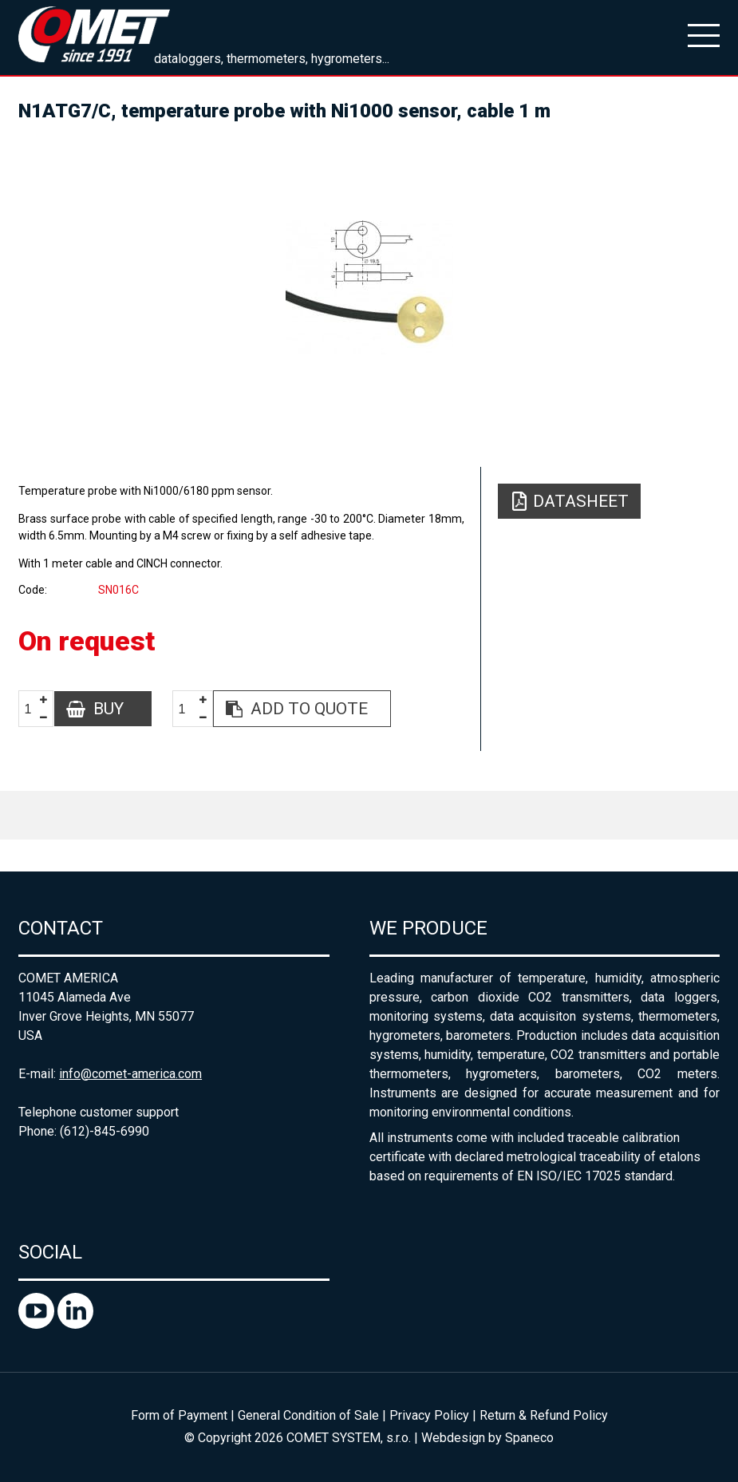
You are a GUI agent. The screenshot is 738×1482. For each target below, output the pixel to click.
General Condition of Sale (308, 1415)
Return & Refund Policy (544, 1415)
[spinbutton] (34, 709)
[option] (369, 287)
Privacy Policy (429, 1415)
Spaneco (529, 1437)
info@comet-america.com (130, 1073)
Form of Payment (179, 1415)
